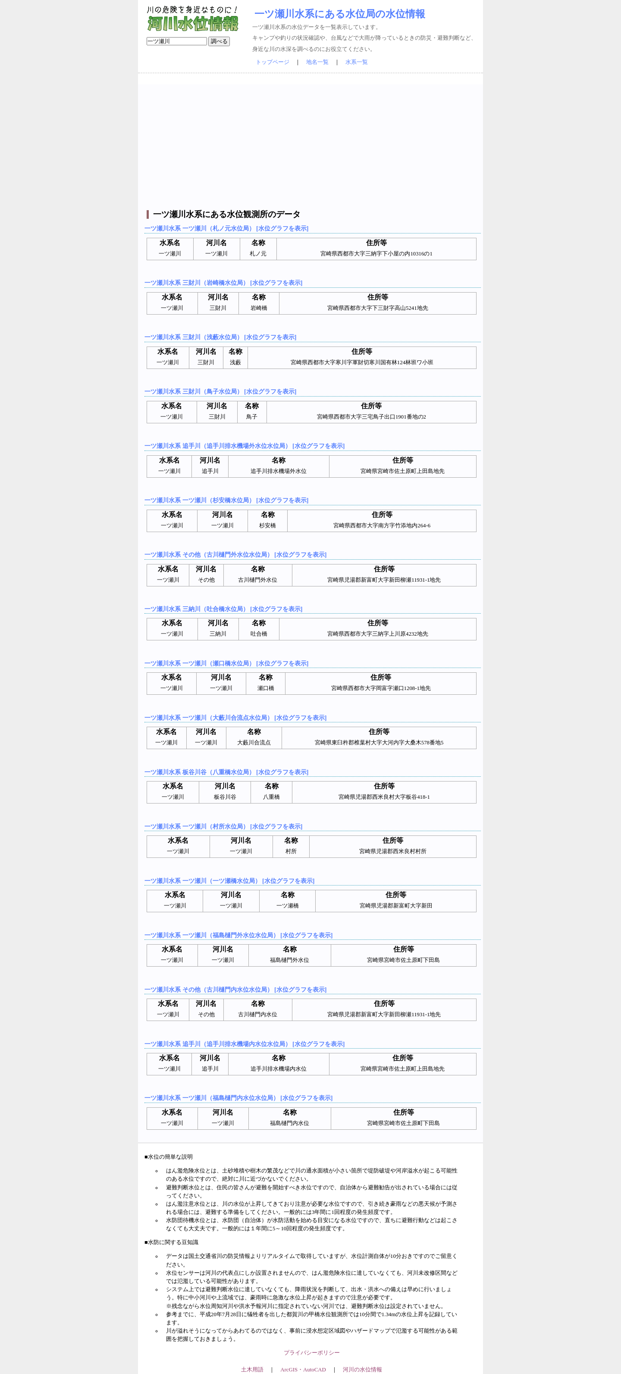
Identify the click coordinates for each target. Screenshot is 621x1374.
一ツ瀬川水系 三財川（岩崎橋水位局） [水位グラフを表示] (223, 282)
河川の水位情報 (362, 1370)
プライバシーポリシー (312, 1353)
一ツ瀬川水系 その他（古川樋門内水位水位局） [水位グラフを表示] (235, 989)
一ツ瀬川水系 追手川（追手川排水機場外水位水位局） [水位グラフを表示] (244, 445)
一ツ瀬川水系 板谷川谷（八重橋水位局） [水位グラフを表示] (226, 772)
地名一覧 (317, 62)
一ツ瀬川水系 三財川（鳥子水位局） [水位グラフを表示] (220, 391)
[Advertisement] (311, 144)
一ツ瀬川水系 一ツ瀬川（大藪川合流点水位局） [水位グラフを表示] (235, 717)
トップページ (272, 62)
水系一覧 (356, 62)
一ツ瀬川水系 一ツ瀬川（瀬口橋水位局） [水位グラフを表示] (226, 663)
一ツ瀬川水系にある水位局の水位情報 (339, 13)
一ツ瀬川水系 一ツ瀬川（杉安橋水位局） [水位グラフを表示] (226, 500)
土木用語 (252, 1370)
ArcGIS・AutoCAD (303, 1370)
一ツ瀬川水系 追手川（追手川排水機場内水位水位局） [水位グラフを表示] (244, 1043)
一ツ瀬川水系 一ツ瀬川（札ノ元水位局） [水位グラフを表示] (226, 228)
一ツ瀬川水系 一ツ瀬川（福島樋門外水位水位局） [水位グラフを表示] (238, 935)
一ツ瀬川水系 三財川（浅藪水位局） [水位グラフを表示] (220, 337)
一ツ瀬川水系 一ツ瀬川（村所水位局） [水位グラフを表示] (223, 826)
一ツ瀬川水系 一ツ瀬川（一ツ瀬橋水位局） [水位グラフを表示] (229, 880)
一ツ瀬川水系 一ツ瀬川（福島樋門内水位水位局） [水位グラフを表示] (238, 1097)
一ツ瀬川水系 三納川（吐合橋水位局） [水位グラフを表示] (223, 608)
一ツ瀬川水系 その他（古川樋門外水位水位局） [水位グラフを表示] (235, 554)
